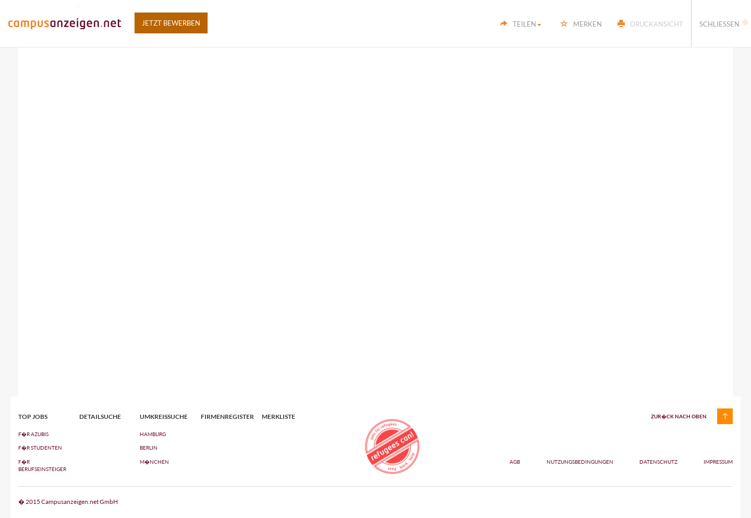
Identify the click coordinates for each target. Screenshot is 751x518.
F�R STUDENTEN (40, 447)
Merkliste (278, 417)
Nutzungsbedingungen (580, 462)
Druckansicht (650, 24)
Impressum (718, 462)
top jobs (32, 417)
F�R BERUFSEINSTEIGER (41, 465)
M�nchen (154, 462)
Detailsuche (100, 417)
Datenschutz (659, 462)
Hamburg (153, 434)
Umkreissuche (162, 417)
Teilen (520, 24)
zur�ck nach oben (679, 416)
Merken (581, 24)
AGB (515, 462)
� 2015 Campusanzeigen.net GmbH (68, 501)
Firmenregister (223, 417)
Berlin (149, 447)
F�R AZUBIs (33, 434)
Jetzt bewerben (171, 23)
